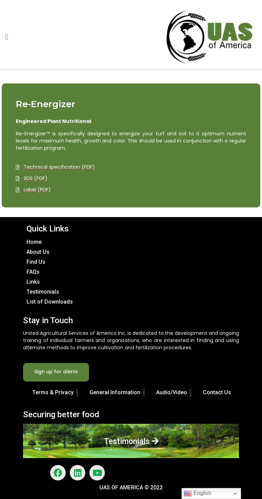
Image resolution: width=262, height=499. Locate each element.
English (197, 493)
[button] (6, 37)
